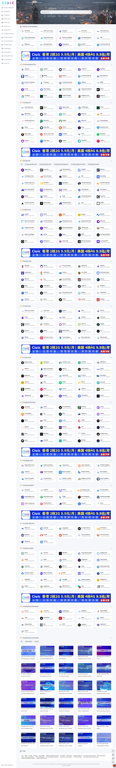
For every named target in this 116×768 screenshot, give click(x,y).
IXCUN (30, 755)
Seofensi (35, 755)
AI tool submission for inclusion (34, 2)
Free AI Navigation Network (52, 757)
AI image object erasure (93, 164)
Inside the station (51, 16)
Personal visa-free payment (66, 757)
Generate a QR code (77, 755)
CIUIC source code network (27, 757)
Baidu (59, 16)
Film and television (80, 16)
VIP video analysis (101, 755)
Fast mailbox (42, 755)
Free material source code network (91, 757)
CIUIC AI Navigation (39, 757)
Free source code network (90, 755)
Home (22, 2)
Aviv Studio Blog (77, 757)
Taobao (71, 16)
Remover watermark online (52, 755)
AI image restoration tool (45, 164)
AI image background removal (78, 164)
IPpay (26, 755)
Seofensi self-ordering (41, 758)
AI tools (36, 641)
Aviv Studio (62, 755)
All (21, 164)
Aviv (22, 755)
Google (65, 16)
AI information (28, 641)
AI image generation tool (31, 164)
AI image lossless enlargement (61, 164)
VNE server (69, 755)
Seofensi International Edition (28, 758)
